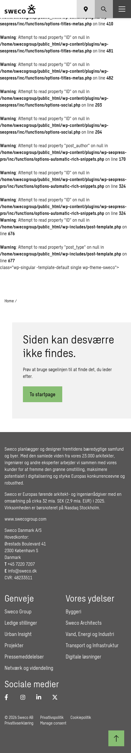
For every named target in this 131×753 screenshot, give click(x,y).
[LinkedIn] (40, 697)
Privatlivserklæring (19, 723)
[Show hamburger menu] (122, 9)
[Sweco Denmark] (20, 9)
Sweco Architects (84, 623)
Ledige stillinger (21, 623)
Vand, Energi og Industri (90, 634)
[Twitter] (56, 697)
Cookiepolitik (80, 717)
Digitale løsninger (83, 656)
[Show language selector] (86, 9)
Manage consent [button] (53, 723)
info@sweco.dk (22, 570)
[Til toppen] (116, 738)
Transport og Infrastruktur (92, 645)
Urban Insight (18, 634)
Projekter (14, 645)
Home (9, 300)
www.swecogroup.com (25, 518)
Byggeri (73, 611)
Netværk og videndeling (29, 668)
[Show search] (104, 9)
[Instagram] (24, 697)
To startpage (42, 394)
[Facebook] (9, 697)
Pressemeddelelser (24, 656)
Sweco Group (18, 611)
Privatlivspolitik (52, 717)
